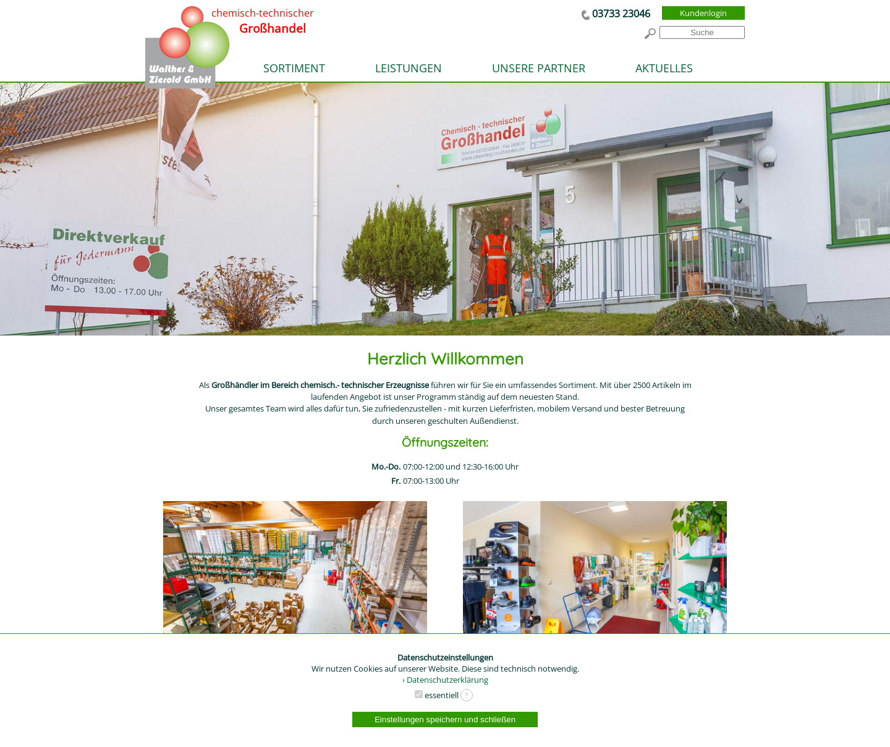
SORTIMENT (294, 68)
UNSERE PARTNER (538, 68)
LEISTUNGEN (408, 68)
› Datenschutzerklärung (445, 679)
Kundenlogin (703, 13)
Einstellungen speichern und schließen (445, 719)
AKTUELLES (664, 68)
